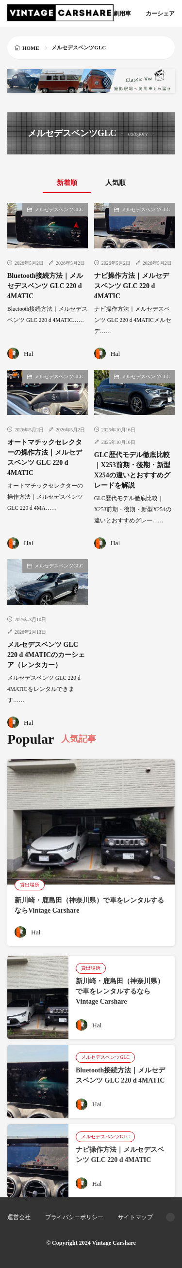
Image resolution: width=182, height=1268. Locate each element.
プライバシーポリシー (74, 1217)
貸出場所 (29, 884)
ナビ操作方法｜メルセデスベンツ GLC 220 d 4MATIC (131, 286)
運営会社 (19, 1217)
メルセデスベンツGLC (58, 209)
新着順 (67, 182)
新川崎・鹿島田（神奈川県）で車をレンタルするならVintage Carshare (120, 991)
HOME (30, 48)
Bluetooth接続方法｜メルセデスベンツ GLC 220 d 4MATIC (45, 286)
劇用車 (122, 13)
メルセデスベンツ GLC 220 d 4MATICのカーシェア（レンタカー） (46, 655)
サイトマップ (135, 1217)
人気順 (115, 182)
